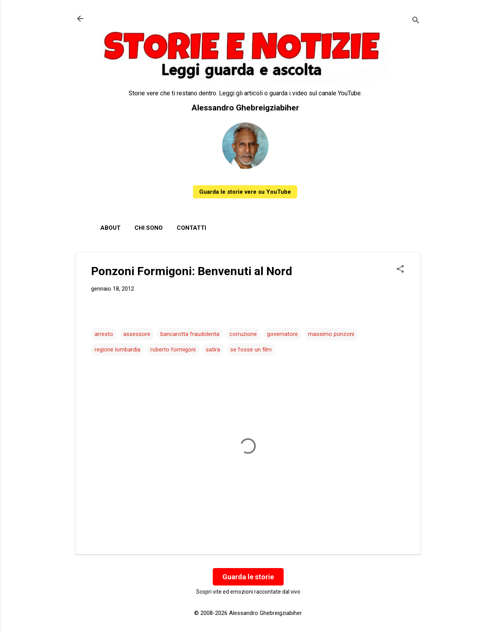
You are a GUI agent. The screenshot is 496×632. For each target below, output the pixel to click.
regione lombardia (117, 349)
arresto (104, 334)
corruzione (243, 334)
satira (213, 349)
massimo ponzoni (331, 334)
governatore (282, 334)
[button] (400, 269)
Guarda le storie (248, 577)
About (110, 227)
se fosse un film (251, 349)
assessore (136, 334)
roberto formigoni (173, 349)
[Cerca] (415, 21)
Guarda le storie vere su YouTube (245, 191)
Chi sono (148, 227)
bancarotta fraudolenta (189, 334)
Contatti (191, 227)
